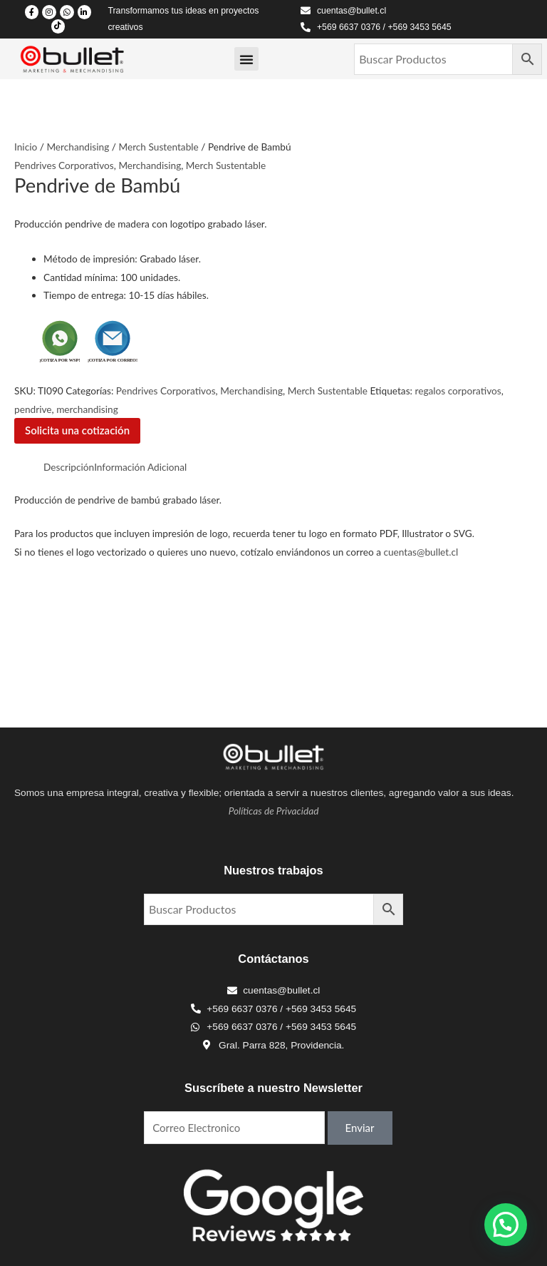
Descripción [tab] (68, 467)
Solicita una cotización (77, 430)
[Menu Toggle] (246, 59)
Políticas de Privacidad (274, 811)
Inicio (25, 147)
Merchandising (77, 147)
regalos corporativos (458, 390)
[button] (505, 1224)
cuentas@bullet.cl (420, 552)
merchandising (87, 409)
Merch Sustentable (158, 147)
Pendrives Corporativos (64, 165)
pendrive (33, 409)
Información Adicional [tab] (140, 467)
